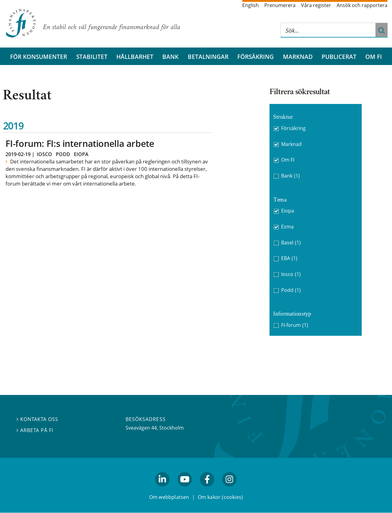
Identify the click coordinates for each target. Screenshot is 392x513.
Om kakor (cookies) (220, 497)
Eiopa (81, 154)
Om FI (373, 56)
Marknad (298, 56)
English (250, 5)
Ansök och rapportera (362, 5)
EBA (289, 258)
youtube (184, 489)
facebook (207, 489)
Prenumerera (280, 5)
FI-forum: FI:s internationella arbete (80, 143)
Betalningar (208, 56)
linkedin (162, 489)
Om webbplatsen (169, 497)
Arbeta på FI (35, 430)
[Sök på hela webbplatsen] (328, 30)
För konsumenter (38, 56)
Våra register (316, 5)
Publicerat (339, 56)
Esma (287, 226)
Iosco (44, 154)
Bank (170, 56)
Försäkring (255, 56)
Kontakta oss (37, 419)
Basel (291, 242)
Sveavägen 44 (141, 427)
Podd (63, 154)
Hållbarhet (134, 56)
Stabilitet (91, 56)
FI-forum (294, 325)
